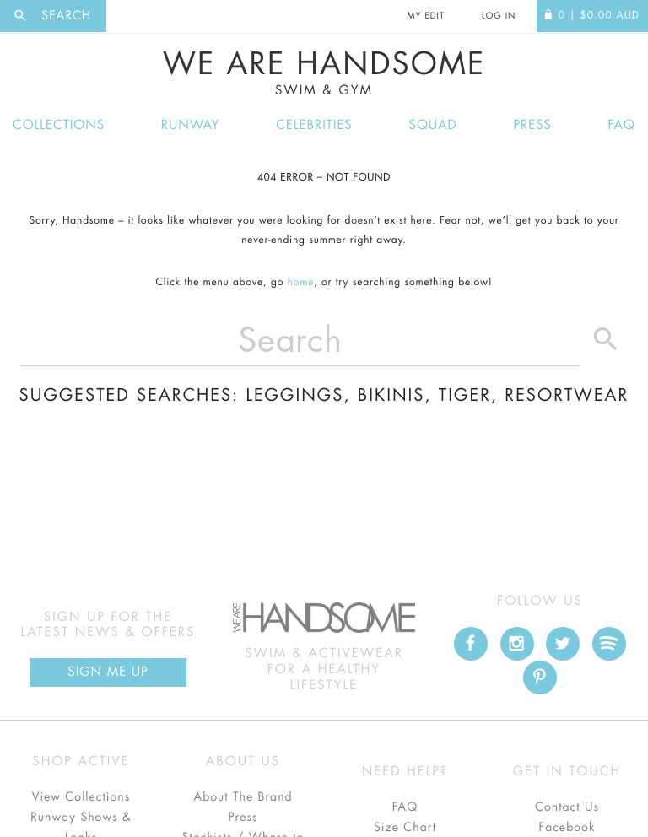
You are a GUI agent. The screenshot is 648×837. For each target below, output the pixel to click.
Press (532, 125)
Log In (499, 16)
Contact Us (567, 807)
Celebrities (314, 125)
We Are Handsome (324, 73)
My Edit (425, 16)
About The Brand (242, 797)
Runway (190, 125)
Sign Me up (108, 672)
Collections (59, 125)
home (301, 283)
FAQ (621, 125)
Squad (433, 125)
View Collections (81, 797)
